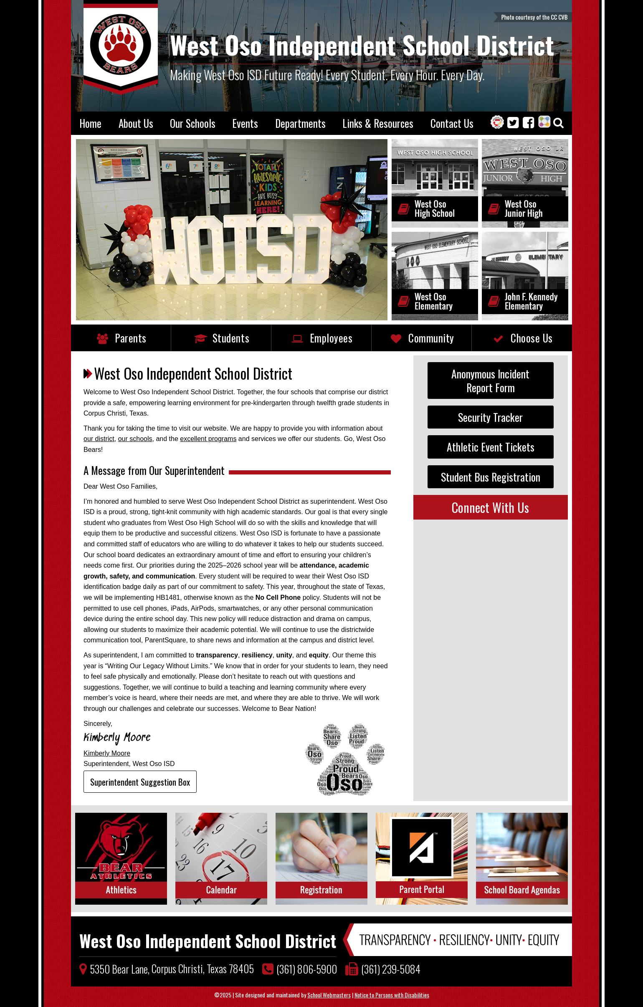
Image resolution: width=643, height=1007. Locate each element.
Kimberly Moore (107, 753)
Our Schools (192, 123)
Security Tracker (490, 417)
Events (245, 123)
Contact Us (451, 123)
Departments (300, 123)
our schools (135, 438)
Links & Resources (377, 123)
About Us (136, 123)
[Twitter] (515, 123)
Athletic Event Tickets (490, 446)
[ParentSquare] (545, 123)
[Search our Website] (558, 123)
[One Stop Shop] (499, 123)
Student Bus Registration (490, 476)
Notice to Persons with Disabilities (391, 994)
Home (90, 123)
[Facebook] (530, 123)
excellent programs (208, 438)
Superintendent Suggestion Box (140, 781)
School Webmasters (329, 994)
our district (99, 438)
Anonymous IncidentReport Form (490, 380)
